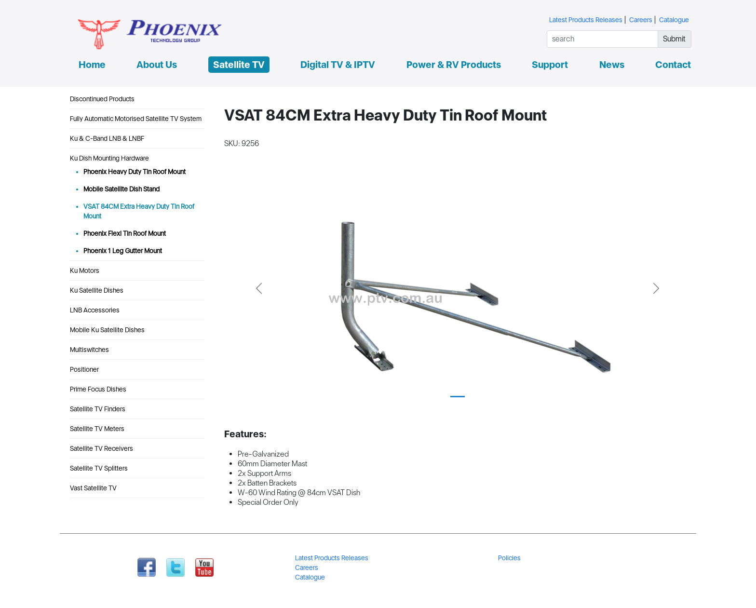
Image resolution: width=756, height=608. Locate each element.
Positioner (84, 369)
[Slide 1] (457, 396)
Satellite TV (239, 64)
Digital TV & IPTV (337, 64)
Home (92, 64)
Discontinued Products (102, 99)
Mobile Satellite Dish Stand (121, 189)
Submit (674, 38)
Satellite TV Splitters (99, 468)
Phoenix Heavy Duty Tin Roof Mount (134, 172)
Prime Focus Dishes (98, 389)
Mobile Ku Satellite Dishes (107, 330)
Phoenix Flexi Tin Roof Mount (124, 233)
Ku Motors (84, 270)
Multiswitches (89, 349)
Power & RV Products (453, 64)
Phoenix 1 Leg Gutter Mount (122, 251)
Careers (640, 20)
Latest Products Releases (585, 20)
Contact (673, 64)
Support (550, 64)
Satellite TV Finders (97, 409)
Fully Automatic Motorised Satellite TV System (136, 118)
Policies (509, 558)
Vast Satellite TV (93, 488)
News (611, 64)
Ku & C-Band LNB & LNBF (107, 138)
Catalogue (674, 20)
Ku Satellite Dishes (96, 290)
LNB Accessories (95, 310)
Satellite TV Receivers (101, 448)
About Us (156, 64)
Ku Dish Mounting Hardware (109, 158)
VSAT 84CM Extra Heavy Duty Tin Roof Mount (138, 211)
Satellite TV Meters (97, 428)
